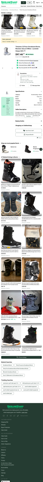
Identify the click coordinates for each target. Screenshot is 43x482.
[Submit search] (23, 2)
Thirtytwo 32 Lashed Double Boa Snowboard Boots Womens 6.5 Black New (7, 31)
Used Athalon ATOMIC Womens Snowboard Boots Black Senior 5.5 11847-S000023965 (31, 349)
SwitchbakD (19, 27)
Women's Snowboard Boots (9, 372)
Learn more (24, 412)
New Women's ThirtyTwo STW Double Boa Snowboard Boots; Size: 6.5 (32, 31)
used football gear (7, 393)
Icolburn (3, 280)
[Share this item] (25, 51)
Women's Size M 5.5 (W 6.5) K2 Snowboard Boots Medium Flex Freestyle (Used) (11, 284)
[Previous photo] (2, 68)
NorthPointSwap (5, 313)
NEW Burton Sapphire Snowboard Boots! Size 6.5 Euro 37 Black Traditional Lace (10, 185)
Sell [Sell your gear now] (30, 2)
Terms (2, 458)
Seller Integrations (6, 444)
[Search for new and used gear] (20, 2)
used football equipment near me (11, 390)
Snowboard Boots (14, 9)
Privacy (3, 460)
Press (2, 470)
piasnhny (24, 346)
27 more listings (21, 357)
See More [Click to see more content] (28, 116)
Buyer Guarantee (34, 60)
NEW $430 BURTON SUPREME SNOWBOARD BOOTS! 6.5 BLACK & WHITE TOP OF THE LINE (31, 218)
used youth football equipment (30, 390)
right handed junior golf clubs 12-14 (11, 386)
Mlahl (3, 214)
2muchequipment (26, 280)
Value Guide (39, 6)
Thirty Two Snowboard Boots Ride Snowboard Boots (15, 368)
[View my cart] (34, 2)
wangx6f (24, 181)
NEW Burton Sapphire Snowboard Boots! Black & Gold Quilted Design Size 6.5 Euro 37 (31, 251)
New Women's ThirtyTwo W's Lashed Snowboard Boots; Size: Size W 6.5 (19, 31)
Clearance (3, 6)
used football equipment (31, 386)
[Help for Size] (19, 105)
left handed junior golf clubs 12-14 (30, 383)
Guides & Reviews (31, 6)
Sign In (38, 2)
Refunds (3, 424)
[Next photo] (12, 68)
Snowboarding (4, 9)
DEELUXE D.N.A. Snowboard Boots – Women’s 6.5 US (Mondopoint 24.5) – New (11, 316)
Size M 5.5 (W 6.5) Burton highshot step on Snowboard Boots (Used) (31, 185)
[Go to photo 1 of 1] (7, 93)
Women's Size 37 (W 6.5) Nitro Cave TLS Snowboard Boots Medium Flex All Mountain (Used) (31, 316)
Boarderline (4, 27)
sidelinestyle (4, 181)
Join (42, 2)
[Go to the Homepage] (9, 2)
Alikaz (3, 346)
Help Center (23, 6)
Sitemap (3, 473)
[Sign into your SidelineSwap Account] (28, 130)
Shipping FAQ (4, 422)
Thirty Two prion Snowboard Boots (28, 9)
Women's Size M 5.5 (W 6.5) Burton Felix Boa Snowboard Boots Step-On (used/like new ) (11, 349)
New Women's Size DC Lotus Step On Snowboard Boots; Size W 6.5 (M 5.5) (9, 251)
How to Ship (4, 441)
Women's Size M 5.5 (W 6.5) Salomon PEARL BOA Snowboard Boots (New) (9, 218)
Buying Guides (24, 415)
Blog (2, 475)
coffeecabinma (25, 313)
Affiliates (3, 455)
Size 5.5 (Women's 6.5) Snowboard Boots (13, 375)
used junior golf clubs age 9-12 (10, 383)
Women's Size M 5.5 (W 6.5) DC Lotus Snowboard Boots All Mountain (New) (30, 284)
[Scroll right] (40, 25)
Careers (3, 452)
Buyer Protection (5, 427)
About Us (3, 450)
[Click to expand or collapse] (28, 91)
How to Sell (4, 438)
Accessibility (4, 467)
